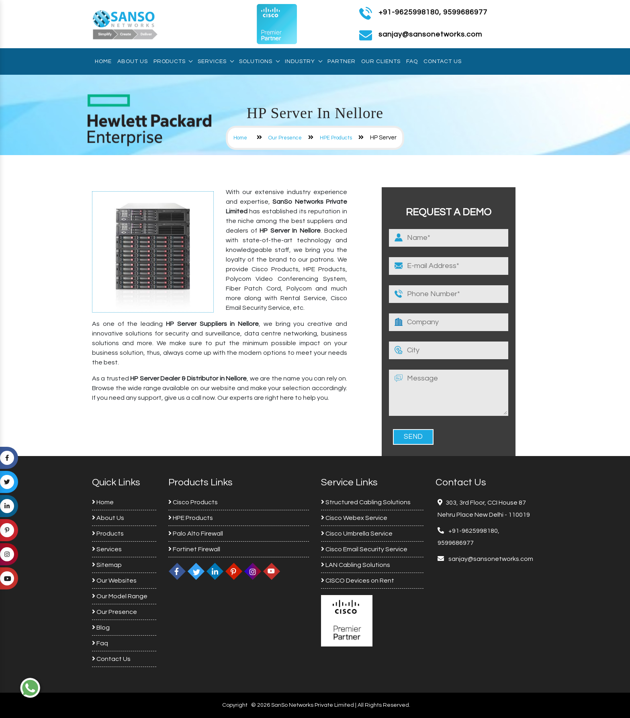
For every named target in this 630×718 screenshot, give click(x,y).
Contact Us (442, 61)
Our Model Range (119, 596)
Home (103, 61)
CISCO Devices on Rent (357, 580)
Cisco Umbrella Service (357, 533)
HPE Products (336, 138)
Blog (101, 627)
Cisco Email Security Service (364, 549)
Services (215, 61)
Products (172, 61)
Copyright (235, 705)
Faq (412, 61)
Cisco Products (193, 502)
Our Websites (114, 580)
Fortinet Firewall (194, 549)
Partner (341, 61)
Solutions (259, 61)
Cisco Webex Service (354, 518)
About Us (132, 61)
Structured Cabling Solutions (366, 502)
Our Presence (285, 138)
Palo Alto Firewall (195, 533)
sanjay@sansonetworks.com (490, 559)
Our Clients (381, 61)
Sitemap (107, 565)
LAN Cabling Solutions (355, 565)
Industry (303, 61)
